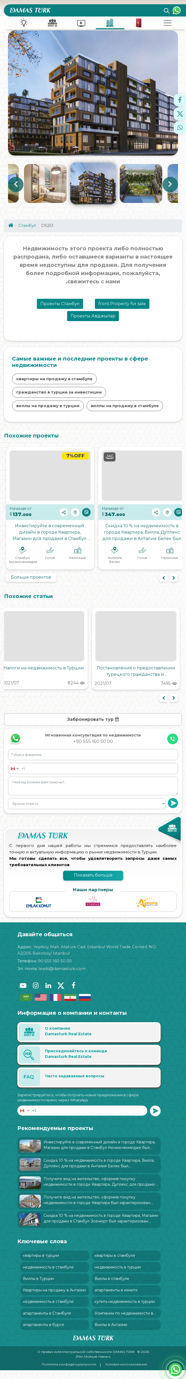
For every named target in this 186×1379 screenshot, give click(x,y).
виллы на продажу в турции (48, 409)
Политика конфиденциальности (69, 1373)
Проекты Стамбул (60, 307)
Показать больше (93, 878)
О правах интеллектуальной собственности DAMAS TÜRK (86, 1360)
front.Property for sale (122, 307)
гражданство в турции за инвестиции (59, 395)
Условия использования (126, 1373)
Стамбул (27, 229)
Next (170, 186)
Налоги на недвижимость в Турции (43, 671)
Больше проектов (31, 580)
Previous (16, 186)
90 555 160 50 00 (55, 964)
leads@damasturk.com (62, 972)
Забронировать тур (93, 723)
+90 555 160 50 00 (93, 745)
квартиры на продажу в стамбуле (54, 382)
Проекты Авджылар (93, 319)
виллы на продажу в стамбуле (125, 409)
